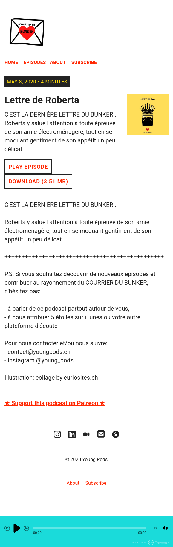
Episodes (35, 62)
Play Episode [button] (28, 167)
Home (11, 62)
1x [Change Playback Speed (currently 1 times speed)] (155, 527)
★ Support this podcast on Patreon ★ (54, 403)
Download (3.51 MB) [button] (38, 181)
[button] (89, 528)
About (57, 62)
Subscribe (84, 62)
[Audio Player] (86, 531)
